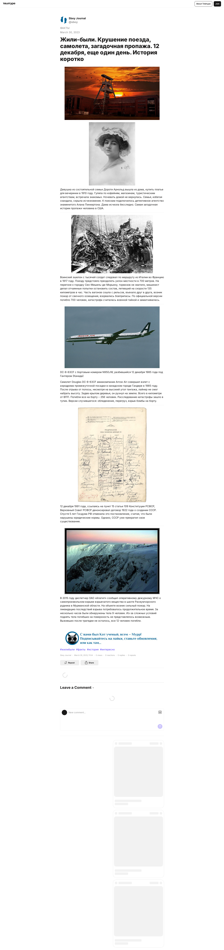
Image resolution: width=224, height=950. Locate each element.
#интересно (107, 649)
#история (93, 649)
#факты (81, 649)
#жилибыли (67, 649)
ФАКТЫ (64, 28)
